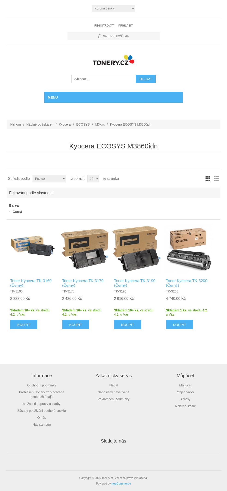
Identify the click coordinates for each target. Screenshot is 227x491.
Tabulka (208, 178)
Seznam (216, 178)
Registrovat (104, 25)
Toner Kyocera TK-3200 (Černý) (186, 283)
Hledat (113, 385)
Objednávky (185, 392)
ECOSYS (83, 124)
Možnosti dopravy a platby (42, 404)
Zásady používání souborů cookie (42, 411)
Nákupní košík (185, 406)
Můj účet (185, 385)
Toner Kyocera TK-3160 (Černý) (30, 283)
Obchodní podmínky (41, 385)
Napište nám (42, 424)
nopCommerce (121, 483)
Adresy (185, 399)
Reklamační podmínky (113, 399)
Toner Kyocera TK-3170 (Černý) (82, 283)
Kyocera (65, 124)
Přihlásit (125, 25)
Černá (17, 212)
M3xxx (99, 124)
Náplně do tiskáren (39, 124)
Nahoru (15, 124)
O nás (41, 417)
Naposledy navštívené (114, 392)
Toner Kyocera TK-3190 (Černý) (134, 283)
